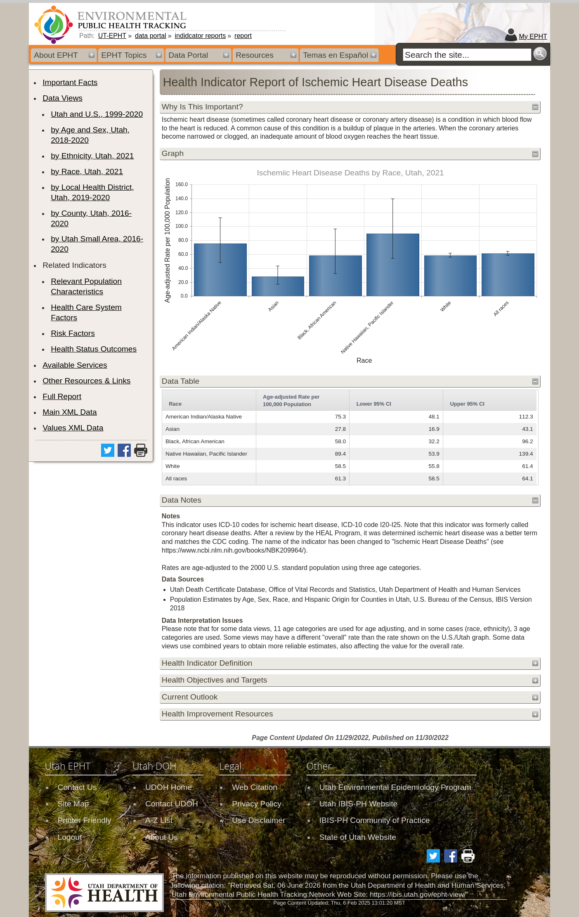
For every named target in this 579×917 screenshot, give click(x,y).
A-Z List (159, 820)
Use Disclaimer (258, 820)
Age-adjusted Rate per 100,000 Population (291, 400)
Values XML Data (73, 427)
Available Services (75, 365)
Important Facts (70, 82)
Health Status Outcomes (94, 349)
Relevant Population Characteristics (86, 286)
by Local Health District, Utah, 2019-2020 (92, 192)
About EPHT (56, 55)
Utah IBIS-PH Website (358, 803)
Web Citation (254, 787)
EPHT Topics (124, 55)
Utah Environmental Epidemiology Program (395, 787)
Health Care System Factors (86, 312)
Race (175, 404)
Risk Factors (73, 333)
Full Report (62, 396)
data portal (150, 35)
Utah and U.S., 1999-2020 (97, 114)
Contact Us (77, 787)
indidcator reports (200, 35)
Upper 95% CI (467, 404)
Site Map (73, 803)
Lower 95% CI (374, 404)
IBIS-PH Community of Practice (374, 820)
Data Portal (188, 55)
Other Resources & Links (86, 380)
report (243, 35)
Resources (255, 55)
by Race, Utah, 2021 (87, 171)
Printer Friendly (84, 820)
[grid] (349, 437)
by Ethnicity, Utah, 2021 (92, 155)
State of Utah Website (357, 837)
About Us (161, 837)
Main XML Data (70, 412)
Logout (70, 837)
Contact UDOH (171, 803)
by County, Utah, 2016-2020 (91, 218)
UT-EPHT (112, 35)
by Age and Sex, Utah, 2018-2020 (90, 134)
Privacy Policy (256, 803)
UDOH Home (168, 787)
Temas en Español (335, 55)
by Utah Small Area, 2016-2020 (97, 243)
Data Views (63, 98)
